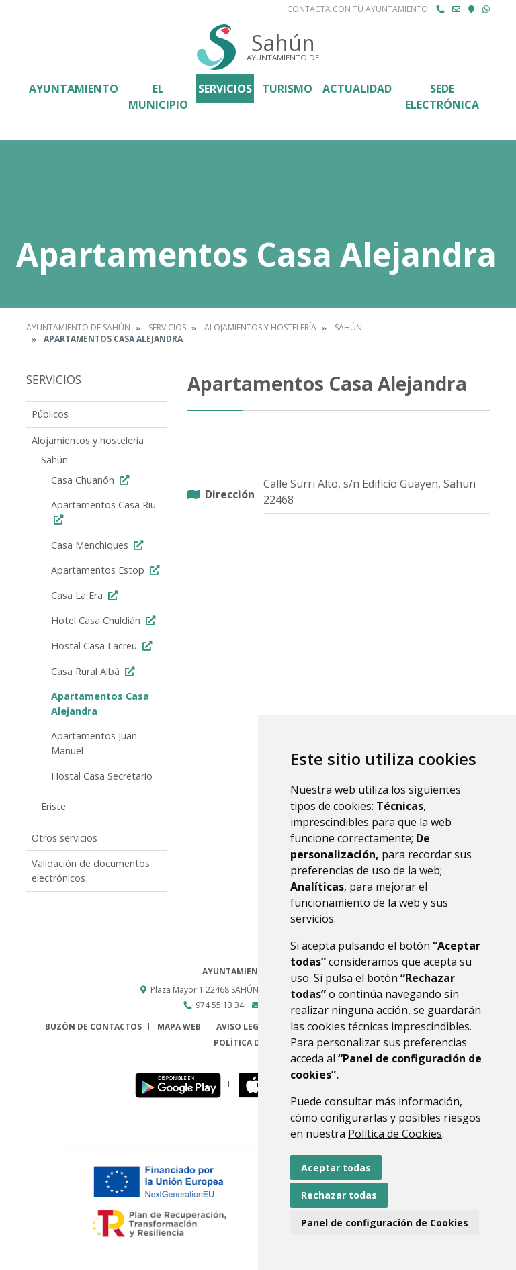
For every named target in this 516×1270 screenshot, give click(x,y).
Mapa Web (179, 1026)
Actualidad (357, 88)
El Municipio (158, 96)
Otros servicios (64, 837)
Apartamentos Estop (107, 569)
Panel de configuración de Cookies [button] (384, 1222)
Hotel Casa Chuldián (105, 620)
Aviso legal (242, 1026)
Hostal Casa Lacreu (103, 645)
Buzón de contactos (93, 1026)
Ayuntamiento (73, 88)
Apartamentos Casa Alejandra (100, 703)
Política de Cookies (395, 1133)
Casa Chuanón (91, 479)
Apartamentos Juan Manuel (94, 743)
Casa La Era (86, 595)
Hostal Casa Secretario (102, 776)
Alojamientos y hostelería (260, 327)
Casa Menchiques (98, 545)
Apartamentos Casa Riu (103, 511)
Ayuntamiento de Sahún (78, 327)
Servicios (225, 88)
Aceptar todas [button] (336, 1167)
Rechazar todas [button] (339, 1195)
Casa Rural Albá (94, 671)
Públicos (50, 414)
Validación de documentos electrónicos (91, 871)
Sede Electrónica (442, 96)
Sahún (348, 327)
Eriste (53, 806)
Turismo (287, 88)
